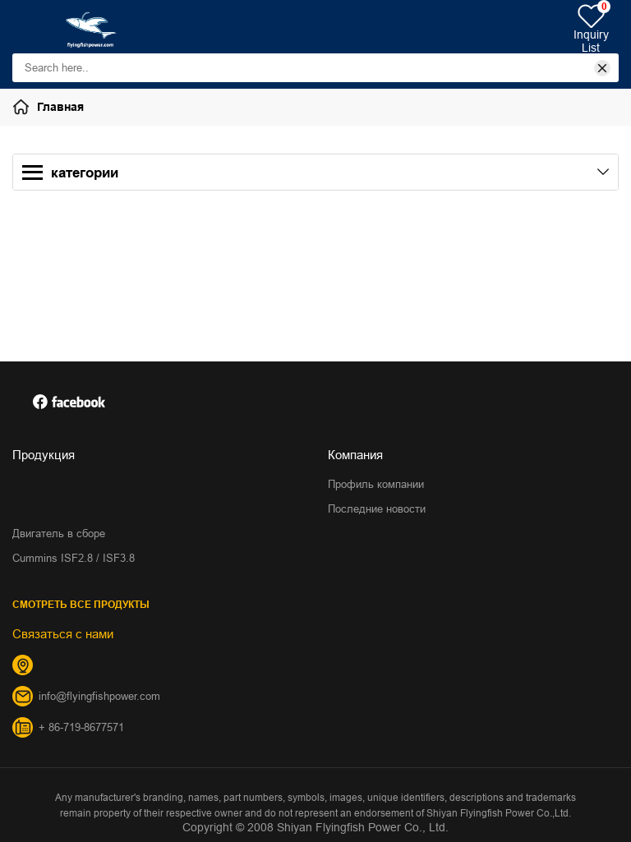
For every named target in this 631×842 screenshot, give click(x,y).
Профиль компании (376, 483)
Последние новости (377, 508)
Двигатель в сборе (58, 533)
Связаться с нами (62, 634)
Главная (60, 106)
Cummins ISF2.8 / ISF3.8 (73, 557)
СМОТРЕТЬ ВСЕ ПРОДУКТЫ (81, 604)
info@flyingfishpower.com (99, 695)
